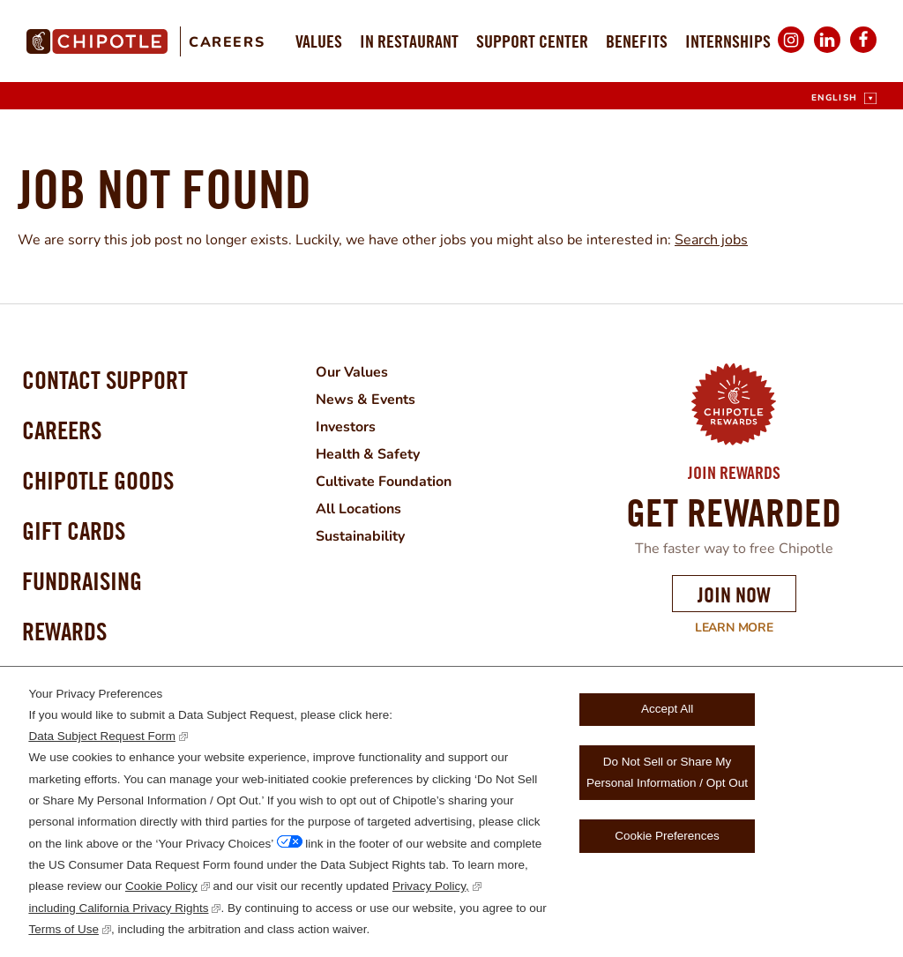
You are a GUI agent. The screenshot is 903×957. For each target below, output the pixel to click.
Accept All (667, 708)
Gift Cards (73, 530)
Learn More (722, 628)
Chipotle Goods (98, 480)
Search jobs (711, 240)
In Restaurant (409, 41)
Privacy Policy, (430, 886)
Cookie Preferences (667, 835)
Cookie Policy (161, 886)
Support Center (532, 41)
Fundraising (82, 580)
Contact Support (105, 379)
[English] (844, 98)
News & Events (365, 398)
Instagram (791, 51)
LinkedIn (827, 51)
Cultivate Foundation (384, 478)
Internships (728, 41)
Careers (227, 42)
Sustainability (360, 531)
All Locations (358, 504)
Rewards (64, 631)
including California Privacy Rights (118, 908)
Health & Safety (368, 451)
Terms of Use (63, 929)
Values (318, 41)
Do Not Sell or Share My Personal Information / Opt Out (667, 772)
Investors (346, 425)
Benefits (637, 41)
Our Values (352, 372)
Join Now (734, 594)
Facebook (863, 51)
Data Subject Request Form (101, 736)
